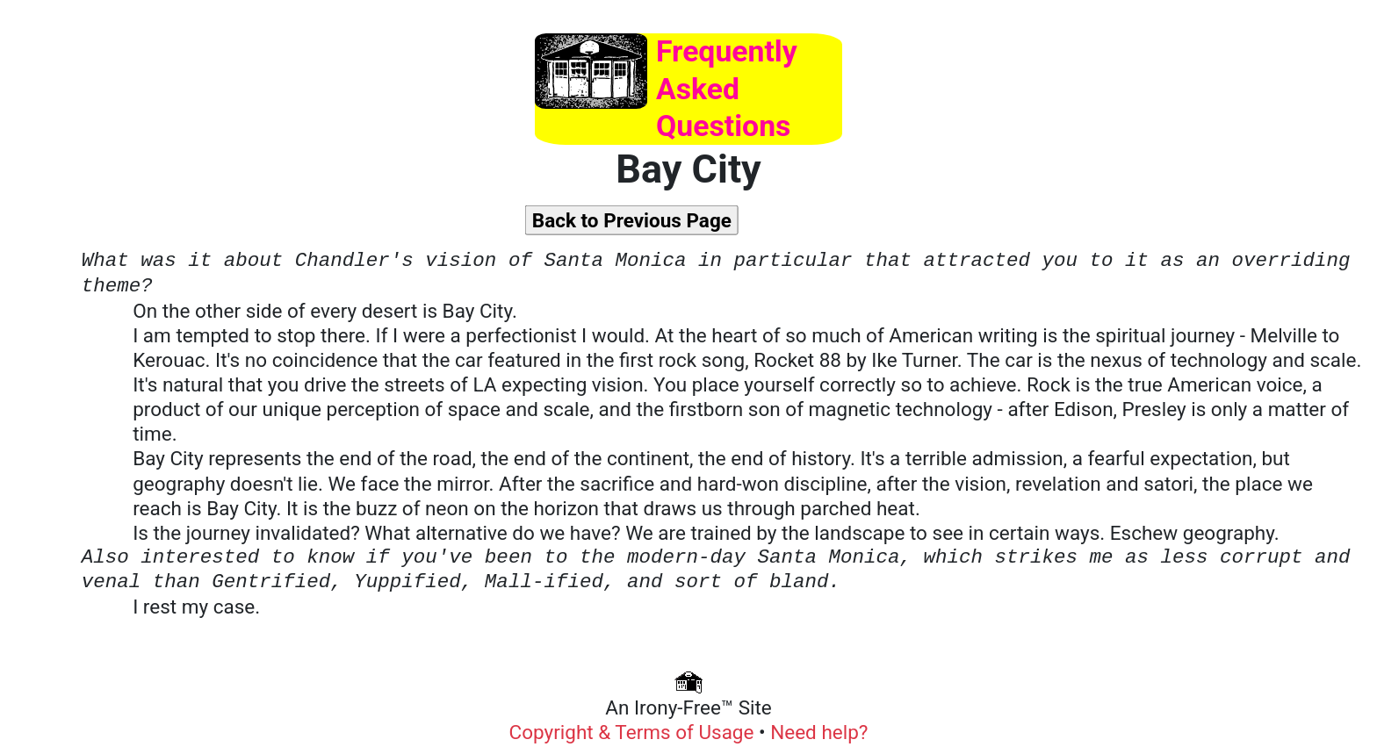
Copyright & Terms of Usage (634, 732)
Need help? (819, 732)
